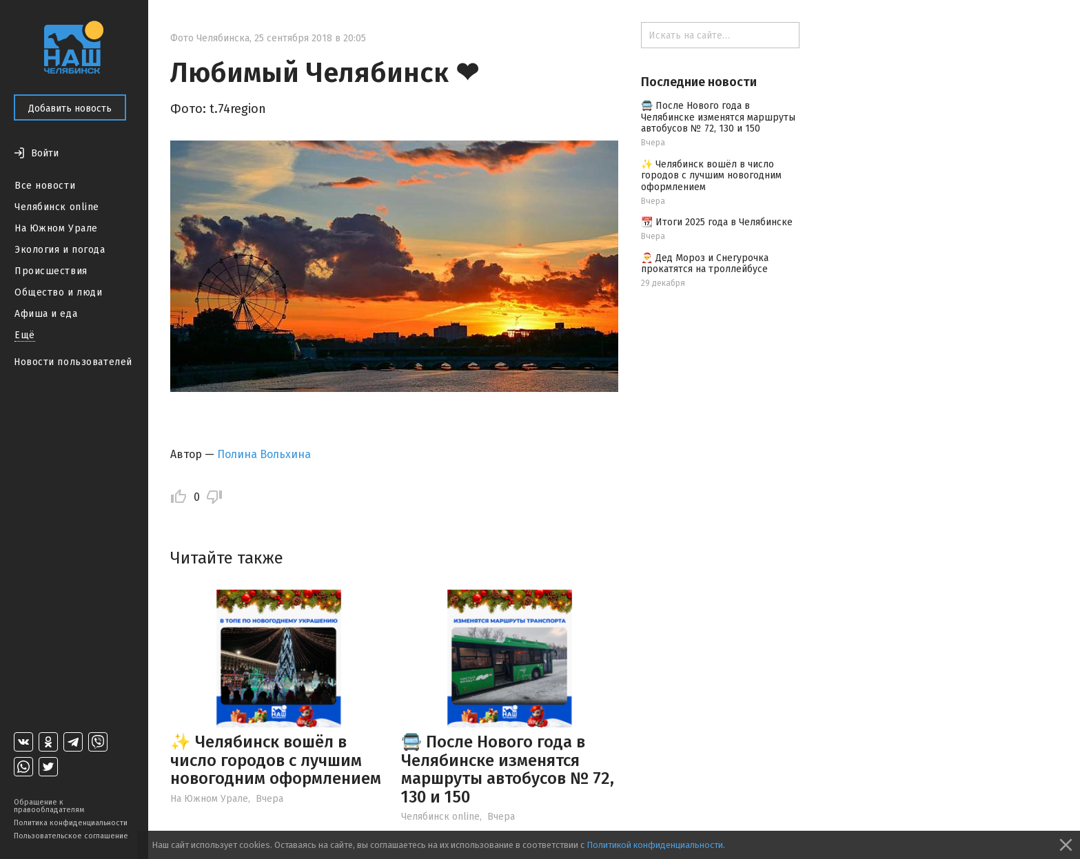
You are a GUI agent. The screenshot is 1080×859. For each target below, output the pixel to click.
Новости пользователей (73, 362)
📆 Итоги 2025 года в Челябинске (717, 222)
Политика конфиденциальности (71, 823)
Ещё (24, 335)
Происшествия (51, 271)
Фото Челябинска (209, 38)
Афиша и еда (45, 314)
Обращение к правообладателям (49, 806)
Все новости (44, 186)
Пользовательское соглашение (71, 836)
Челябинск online (56, 207)
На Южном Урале (56, 228)
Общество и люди (58, 292)
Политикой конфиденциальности (655, 845)
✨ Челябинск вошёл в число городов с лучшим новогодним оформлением (275, 760)
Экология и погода (59, 250)
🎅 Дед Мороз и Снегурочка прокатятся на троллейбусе (704, 264)
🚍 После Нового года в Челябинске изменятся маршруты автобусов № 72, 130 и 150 (507, 769)
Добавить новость (70, 108)
